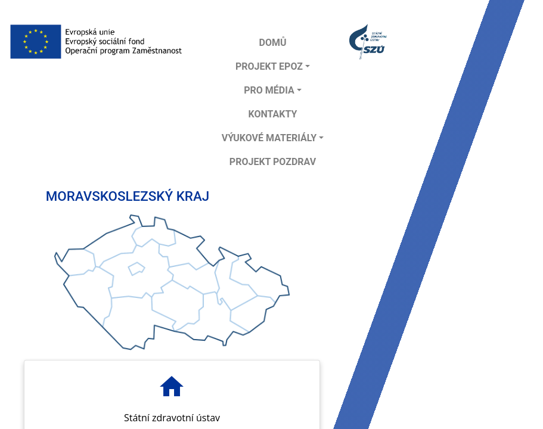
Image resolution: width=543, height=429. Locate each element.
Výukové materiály (269, 138)
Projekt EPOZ (269, 66)
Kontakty (272, 114)
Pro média (269, 90)
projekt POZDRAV (272, 161)
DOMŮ (272, 42)
